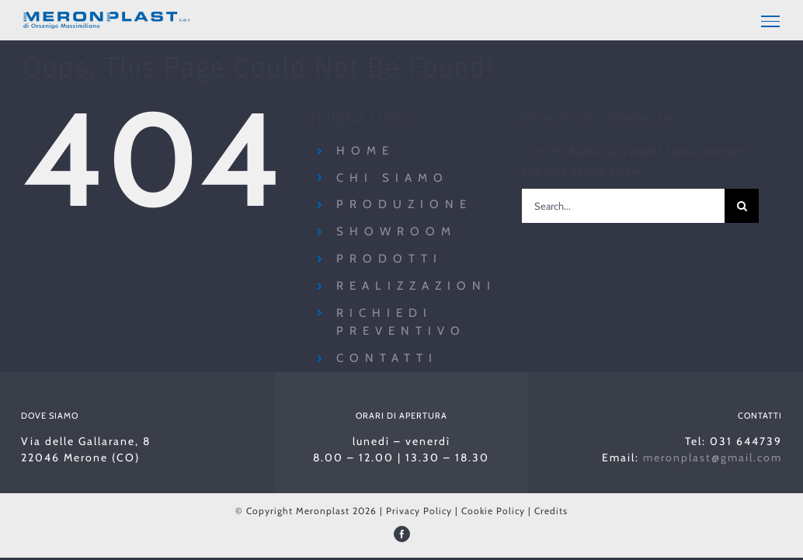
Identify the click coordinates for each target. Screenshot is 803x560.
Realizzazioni (416, 286)
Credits (551, 511)
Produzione (404, 204)
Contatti (387, 358)
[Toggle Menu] (770, 21)
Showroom (396, 231)
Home (365, 151)
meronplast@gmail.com (712, 457)
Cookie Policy (493, 511)
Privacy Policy (419, 511)
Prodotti (389, 259)
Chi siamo (392, 178)
